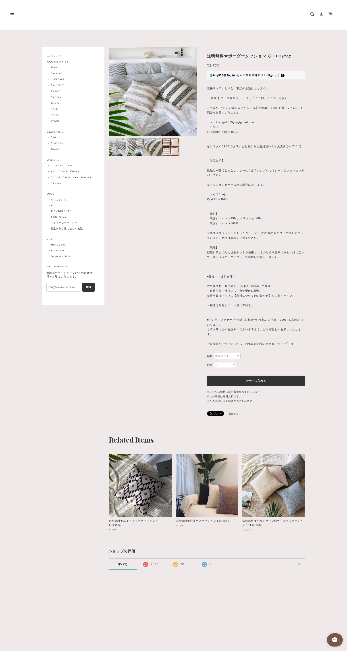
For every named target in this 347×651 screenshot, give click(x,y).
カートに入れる (256, 380)
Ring (53, 67)
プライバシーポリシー (64, 223)
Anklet (55, 91)
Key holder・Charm (65, 172)
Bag (53, 138)
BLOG (55, 206)
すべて (123, 564)
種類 (210, 356)
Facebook (58, 251)
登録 (88, 287)
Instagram (59, 245)
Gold (54, 109)
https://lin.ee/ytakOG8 (223, 131)
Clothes (56, 144)
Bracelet (57, 85)
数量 (210, 365)
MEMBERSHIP (61, 212)
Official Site (61, 257)
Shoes (54, 150)
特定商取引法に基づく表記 (67, 229)
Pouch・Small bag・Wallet (70, 178)
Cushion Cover (61, 166)
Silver (55, 103)
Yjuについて (58, 200)
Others (55, 97)
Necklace (57, 79)
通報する (233, 414)
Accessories (57, 62)
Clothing (55, 132)
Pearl (54, 115)
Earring (56, 73)
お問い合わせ (59, 218)
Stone (55, 121)
